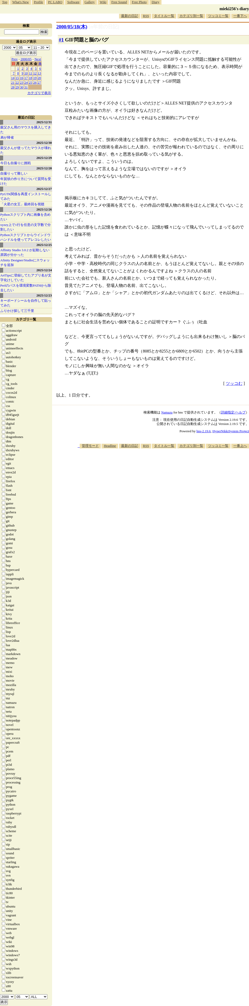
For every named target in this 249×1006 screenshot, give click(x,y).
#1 (61, 39)
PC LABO (55, 2)
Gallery (90, 2)
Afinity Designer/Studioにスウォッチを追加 (25, 262)
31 (26, 87)
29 (17, 87)
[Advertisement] (210, 485)
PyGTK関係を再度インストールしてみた (25, 196)
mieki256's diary (234, 9)
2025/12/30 (44, 143)
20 (39, 78)
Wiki (103, 2)
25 (30, 82)
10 (26, 73)
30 (21, 87)
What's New (20, 2)
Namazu (166, 412)
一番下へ (240, 16)
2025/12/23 (44, 295)
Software (73, 2)
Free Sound (119, 2)
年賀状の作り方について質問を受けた (25, 181)
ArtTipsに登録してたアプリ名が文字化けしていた (25, 277)
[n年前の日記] (104, 26)
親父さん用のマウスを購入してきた (25, 129)
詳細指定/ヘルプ (233, 412)
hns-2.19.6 (203, 431)
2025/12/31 (44, 122)
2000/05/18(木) (71, 26)
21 (13, 82)
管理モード (90, 446)
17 (26, 78)
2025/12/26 (44, 209)
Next (37, 59)
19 (35, 78)
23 (21, 82)
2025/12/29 (44, 158)
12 (35, 73)
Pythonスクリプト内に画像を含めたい (25, 217)
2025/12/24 (44, 270)
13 (39, 73)
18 (30, 78)
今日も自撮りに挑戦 (15, 163)
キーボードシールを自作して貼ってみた (25, 303)
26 (35, 82)
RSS (146, 16)
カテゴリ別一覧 (191, 16)
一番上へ (240, 446)
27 (39, 82)
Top (4, 2)
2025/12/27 (44, 189)
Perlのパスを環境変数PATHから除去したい (25, 287)
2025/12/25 (44, 245)
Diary (155, 2)
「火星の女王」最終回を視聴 (22, 204)
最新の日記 (129, 16)
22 (17, 82)
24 (26, 82)
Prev (14, 59)
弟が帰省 (7, 137)
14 (13, 78)
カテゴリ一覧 (26, 319)
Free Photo (139, 2)
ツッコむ (234, 383)
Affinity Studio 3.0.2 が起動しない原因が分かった (24, 252)
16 (21, 78)
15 (17, 78)
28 (13, 87)
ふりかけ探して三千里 (17, 311)
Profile (38, 2)
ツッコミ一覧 (218, 16)
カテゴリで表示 (39, 93)
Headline (110, 446)
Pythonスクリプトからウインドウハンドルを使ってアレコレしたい (25, 237)
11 (30, 73)
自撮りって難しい (13, 173)
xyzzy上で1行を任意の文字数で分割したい (25, 227)
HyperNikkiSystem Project (231, 431)
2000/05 (26, 59)
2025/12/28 (44, 168)
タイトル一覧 (164, 16)
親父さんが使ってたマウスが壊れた (25, 150)
